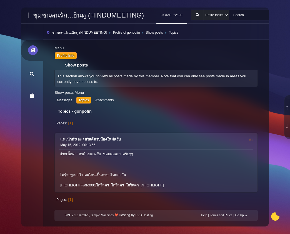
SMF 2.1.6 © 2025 (77, 215)
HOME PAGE (172, 15)
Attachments (104, 100)
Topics (84, 100)
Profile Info (65, 56)
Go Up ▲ (241, 215)
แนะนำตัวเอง (71, 139)
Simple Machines (102, 215)
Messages (64, 100)
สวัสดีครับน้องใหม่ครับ (103, 139)
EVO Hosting (144, 215)
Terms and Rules (221, 215)
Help (204, 215)
